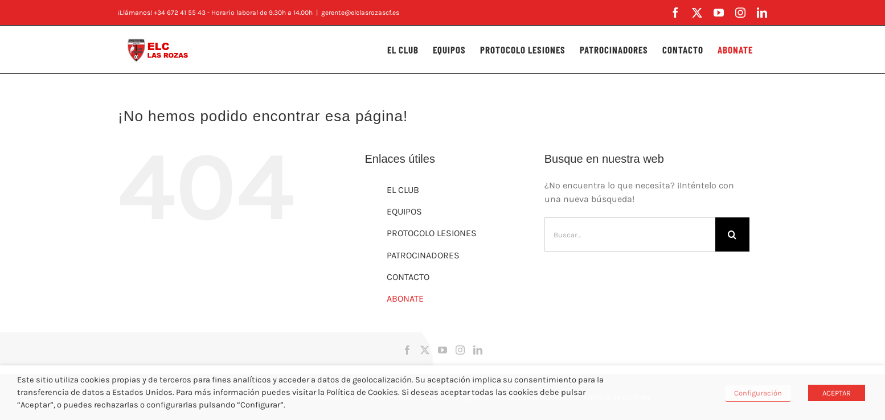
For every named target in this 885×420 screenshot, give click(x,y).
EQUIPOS (404, 211)
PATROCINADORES (423, 255)
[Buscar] (732, 234)
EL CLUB (403, 189)
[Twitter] (424, 350)
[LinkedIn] (477, 350)
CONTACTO (408, 276)
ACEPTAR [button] (836, 393)
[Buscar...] (629, 234)
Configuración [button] (758, 393)
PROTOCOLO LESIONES (432, 233)
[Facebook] (407, 350)
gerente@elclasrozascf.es (360, 13)
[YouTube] (442, 350)
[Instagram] (460, 350)
